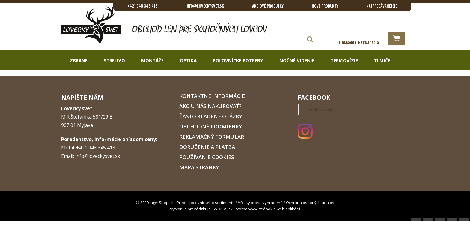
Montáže (152, 60)
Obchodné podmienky (210, 126)
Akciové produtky (268, 6)
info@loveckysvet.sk (205, 6)
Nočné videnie (296, 60)
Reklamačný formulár (211, 136)
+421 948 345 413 (142, 6)
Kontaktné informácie (212, 95)
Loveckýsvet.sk (318, 109)
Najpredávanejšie (381, 6)
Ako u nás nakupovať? (210, 106)
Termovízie (343, 60)
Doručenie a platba (207, 146)
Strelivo (114, 60)
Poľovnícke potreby (237, 60)
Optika (188, 60)
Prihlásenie (346, 42)
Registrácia (368, 42)
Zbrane (78, 60)
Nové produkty (325, 6)
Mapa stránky (199, 167)
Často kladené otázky (210, 116)
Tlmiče (382, 60)
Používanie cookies (206, 157)
